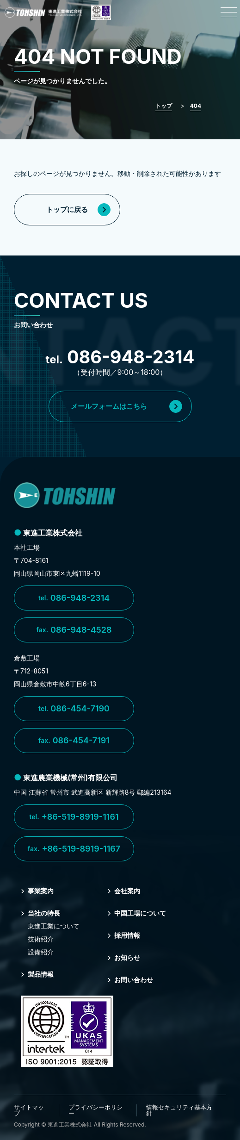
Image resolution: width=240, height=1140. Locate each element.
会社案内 (123, 891)
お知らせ (123, 957)
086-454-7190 (74, 708)
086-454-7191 (74, 740)
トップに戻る (78, 209)
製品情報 (37, 974)
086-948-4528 (73, 629)
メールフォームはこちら (126, 406)
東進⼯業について (54, 926)
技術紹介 (41, 939)
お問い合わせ (130, 980)
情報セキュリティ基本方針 (179, 1110)
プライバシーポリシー (95, 1110)
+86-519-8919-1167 (74, 848)
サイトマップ (29, 1110)
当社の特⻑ (40, 913)
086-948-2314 (74, 598)
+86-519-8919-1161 (73, 816)
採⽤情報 (123, 935)
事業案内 (37, 891)
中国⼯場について (136, 913)
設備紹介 (41, 952)
